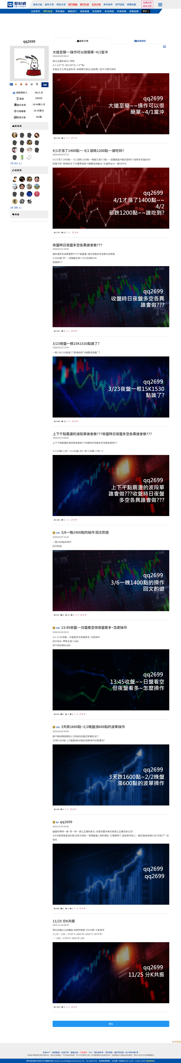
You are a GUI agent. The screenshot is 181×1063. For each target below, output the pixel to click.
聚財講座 (60, 11)
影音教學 (97, 11)
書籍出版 (74, 1052)
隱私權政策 (98, 1052)
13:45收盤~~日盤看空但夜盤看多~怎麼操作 (90, 627)
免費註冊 (147, 2)
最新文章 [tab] (82, 41)
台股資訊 (35, 11)
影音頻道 (109, 11)
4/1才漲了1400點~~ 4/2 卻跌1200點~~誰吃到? (88, 150)
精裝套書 (84, 11)
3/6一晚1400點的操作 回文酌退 (81, 532)
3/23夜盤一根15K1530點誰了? (76, 343)
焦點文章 (61, 4)
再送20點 (147, 5)
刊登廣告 (83, 1052)
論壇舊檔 (56, 1052)
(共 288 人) (15, 207)
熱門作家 (84, 4)
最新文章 (49, 4)
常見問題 (109, 1052)
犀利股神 (108, 4)
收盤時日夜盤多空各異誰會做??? (77, 244)
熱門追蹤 (119, 4)
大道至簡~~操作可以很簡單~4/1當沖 (80, 51)
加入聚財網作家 (131, 1052)
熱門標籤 (72, 4)
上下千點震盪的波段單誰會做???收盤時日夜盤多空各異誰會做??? (102, 433)
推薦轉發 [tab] (140, 41)
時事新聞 (121, 11)
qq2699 (62, 821)
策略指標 (133, 11)
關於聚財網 (119, 1052)
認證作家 (65, 1052)
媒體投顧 (131, 4)
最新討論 (37, 4)
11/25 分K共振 (64, 920)
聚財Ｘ (146, 11)
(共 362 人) (15, 163)
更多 (111, 1024)
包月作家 (96, 4)
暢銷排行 (72, 11)
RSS (90, 1052)
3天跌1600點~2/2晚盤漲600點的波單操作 (89, 726)
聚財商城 (47, 11)
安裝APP (46, 1052)
